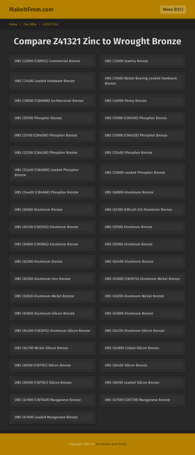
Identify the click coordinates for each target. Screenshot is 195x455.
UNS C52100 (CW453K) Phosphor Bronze (46, 153)
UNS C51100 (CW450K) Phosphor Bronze (46, 135)
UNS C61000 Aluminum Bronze (38, 210)
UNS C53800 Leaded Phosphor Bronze (135, 172)
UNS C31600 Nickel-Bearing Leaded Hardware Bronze (141, 81)
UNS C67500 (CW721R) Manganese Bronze (137, 400)
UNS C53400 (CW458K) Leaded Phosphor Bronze (47, 172)
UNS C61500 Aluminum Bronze (128, 227)
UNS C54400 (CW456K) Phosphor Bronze (46, 192)
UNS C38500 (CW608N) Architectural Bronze (49, 101)
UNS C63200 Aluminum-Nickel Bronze (134, 296)
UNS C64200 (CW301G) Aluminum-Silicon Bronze (52, 331)
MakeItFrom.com (31, 9)
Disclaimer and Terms (111, 444)
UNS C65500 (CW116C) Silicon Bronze (43, 382)
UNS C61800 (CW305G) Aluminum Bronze (46, 244)
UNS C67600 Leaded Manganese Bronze (46, 417)
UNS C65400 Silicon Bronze (126, 365)
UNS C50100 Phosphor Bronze (38, 118)
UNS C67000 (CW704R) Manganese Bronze (48, 400)
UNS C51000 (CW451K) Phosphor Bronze (136, 118)
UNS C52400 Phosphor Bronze (128, 153)
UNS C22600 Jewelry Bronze (126, 61)
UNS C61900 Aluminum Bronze (129, 244)
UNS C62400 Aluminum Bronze (129, 261)
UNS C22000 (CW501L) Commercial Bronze (47, 61)
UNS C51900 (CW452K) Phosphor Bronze (136, 135)
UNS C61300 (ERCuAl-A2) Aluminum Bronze (138, 210)
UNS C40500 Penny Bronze (125, 101)
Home (13, 24)
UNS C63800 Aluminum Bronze (129, 313)
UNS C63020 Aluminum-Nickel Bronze (44, 296)
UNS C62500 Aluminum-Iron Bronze (42, 279)
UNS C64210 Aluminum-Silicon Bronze (134, 331)
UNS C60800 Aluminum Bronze (129, 192)
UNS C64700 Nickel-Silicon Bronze (41, 348)
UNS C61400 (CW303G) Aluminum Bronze (46, 227)
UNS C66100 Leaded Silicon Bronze (132, 382)
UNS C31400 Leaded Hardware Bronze (45, 81)
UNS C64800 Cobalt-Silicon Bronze (132, 348)
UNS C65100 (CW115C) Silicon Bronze (43, 365)
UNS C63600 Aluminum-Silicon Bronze (44, 313)
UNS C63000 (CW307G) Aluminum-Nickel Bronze (142, 279)
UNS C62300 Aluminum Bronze (39, 261)
